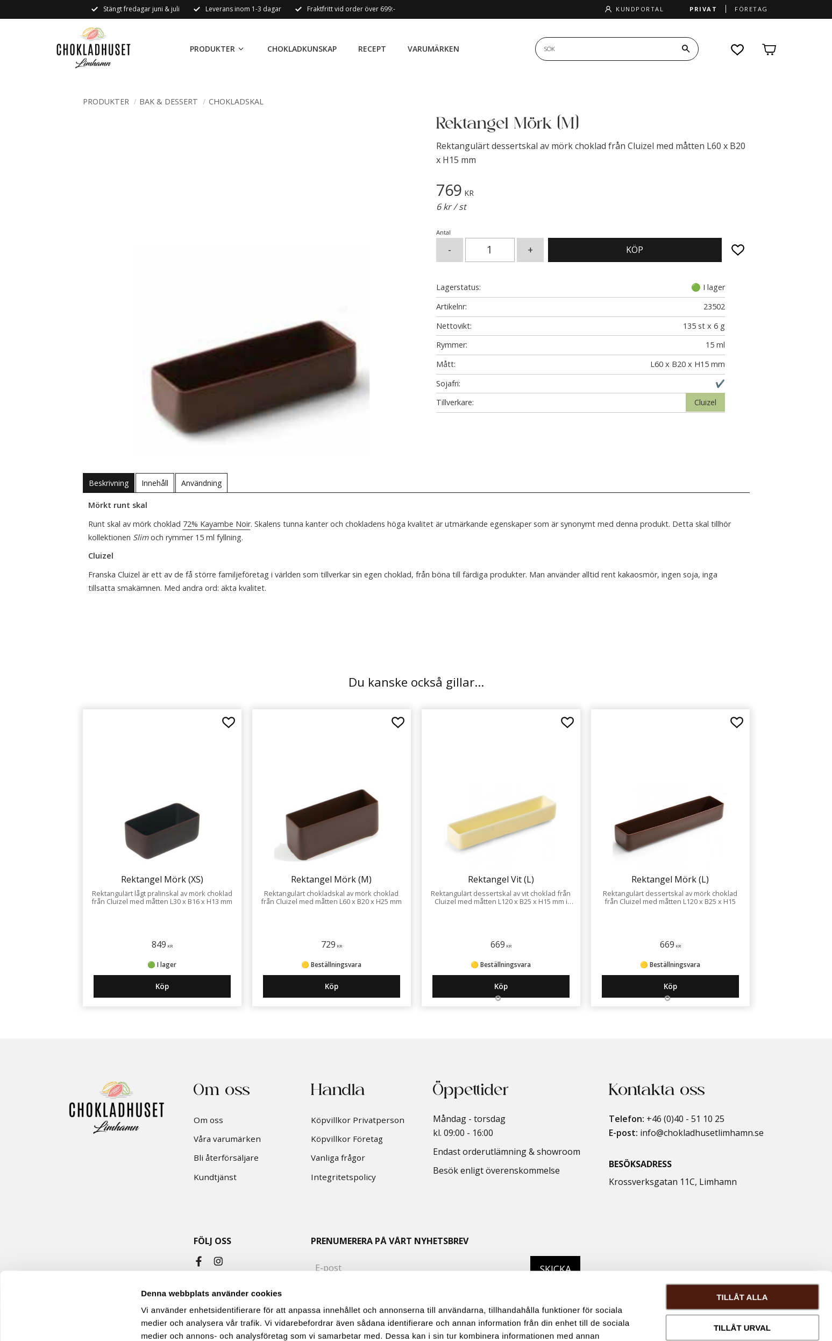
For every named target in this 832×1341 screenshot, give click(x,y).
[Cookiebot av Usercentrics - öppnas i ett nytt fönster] (70, 1320)
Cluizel (705, 402)
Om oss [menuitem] (208, 1119)
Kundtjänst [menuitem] (215, 1176)
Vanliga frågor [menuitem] (338, 1157)
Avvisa (742, 1293)
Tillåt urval (742, 1263)
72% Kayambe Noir (217, 524)
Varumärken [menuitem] (433, 49)
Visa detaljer (584, 1319)
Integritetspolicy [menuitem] (343, 1176)
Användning (201, 483)
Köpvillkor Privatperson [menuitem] (357, 1119)
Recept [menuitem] (372, 49)
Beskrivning (109, 483)
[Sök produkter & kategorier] (604, 49)
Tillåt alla (741, 1233)
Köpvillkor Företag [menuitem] (347, 1138)
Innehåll (154, 483)
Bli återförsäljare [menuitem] (226, 1157)
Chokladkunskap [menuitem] (302, 49)
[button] (737, 49)
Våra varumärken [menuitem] (227, 1138)
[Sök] (685, 49)
